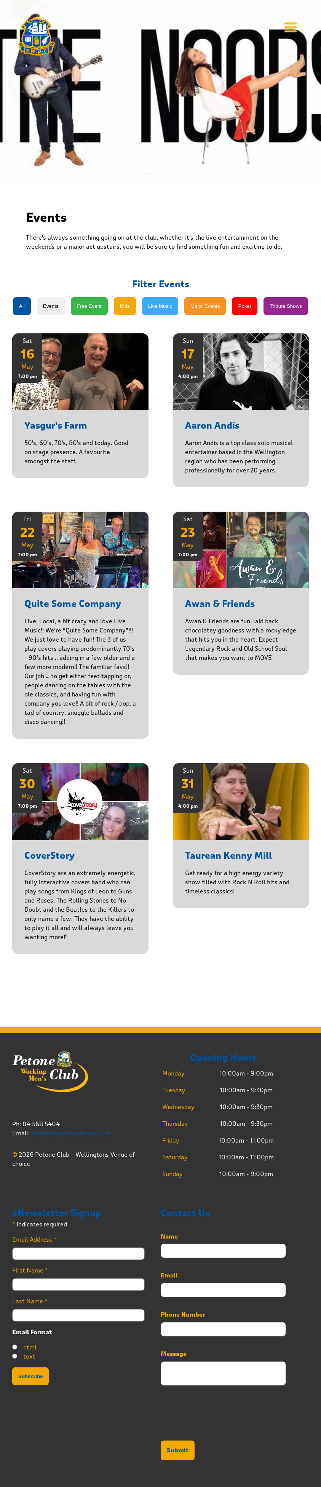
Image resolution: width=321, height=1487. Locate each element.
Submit (177, 1450)
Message (174, 1354)
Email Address (34, 1239)
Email (171, 1275)
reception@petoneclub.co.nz (71, 1133)
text (29, 1356)
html (30, 1347)
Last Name (30, 1301)
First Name (30, 1270)
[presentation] (218, 1428)
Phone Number (183, 1315)
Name (171, 1237)
